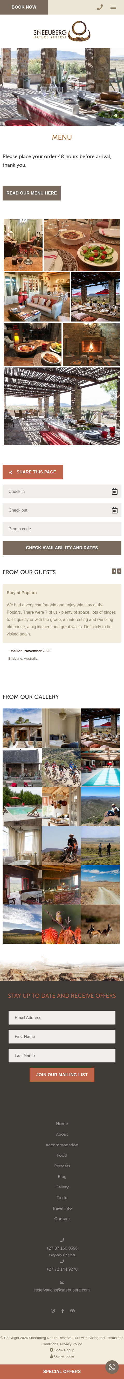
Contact (62, 1218)
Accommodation (62, 1145)
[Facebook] (62, 1310)
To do (62, 1197)
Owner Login (62, 1356)
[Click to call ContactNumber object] (100, 7)
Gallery (62, 1187)
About (62, 1134)
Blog (62, 1176)
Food (62, 1155)
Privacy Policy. (71, 1344)
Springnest (96, 1338)
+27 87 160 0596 (62, 1248)
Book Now (24, 7)
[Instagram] (53, 1310)
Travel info (62, 1208)
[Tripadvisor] (72, 1310)
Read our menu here (31, 193)
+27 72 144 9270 (62, 1269)
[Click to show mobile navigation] (115, 7)
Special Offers (62, 1371)
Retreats (62, 1166)
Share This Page (32, 472)
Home (62, 1123)
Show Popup (62, 1350)
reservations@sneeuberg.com (61, 1290)
